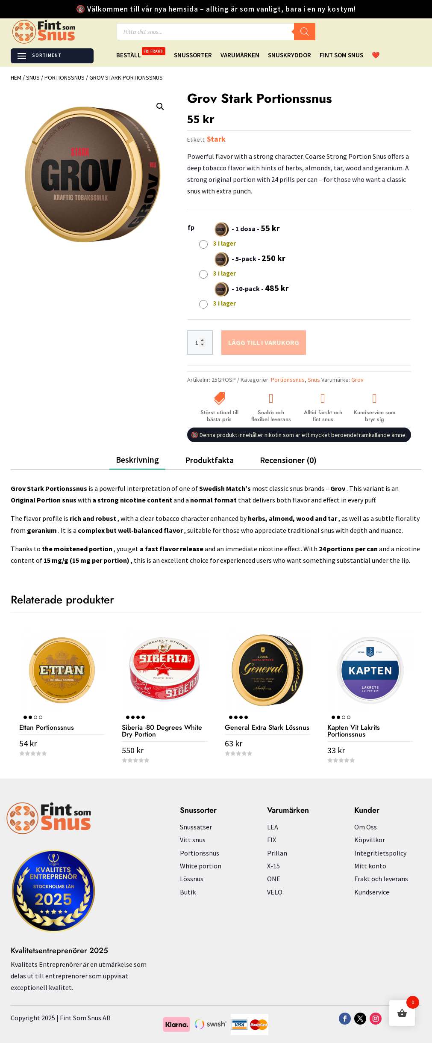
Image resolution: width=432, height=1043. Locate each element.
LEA (272, 827)
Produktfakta (209, 460)
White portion (200, 866)
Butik (188, 892)
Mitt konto (370, 866)
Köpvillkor (369, 839)
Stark (216, 139)
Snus (33, 77)
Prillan (277, 853)
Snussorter (193, 55)
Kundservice (371, 892)
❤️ (376, 55)
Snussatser (196, 827)
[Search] (304, 31)
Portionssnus (64, 77)
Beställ (140, 55)
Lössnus (191, 878)
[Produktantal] (200, 342)
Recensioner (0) (288, 460)
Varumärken (239, 55)
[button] (160, 106)
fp (191, 227)
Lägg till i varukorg (263, 342)
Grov (357, 379)
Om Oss (365, 827)
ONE (273, 878)
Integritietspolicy (380, 853)
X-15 (273, 866)
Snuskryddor (289, 55)
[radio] (240, 235)
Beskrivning (137, 459)
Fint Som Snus (341, 55)
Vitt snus (193, 839)
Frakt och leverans (381, 878)
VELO (274, 892)
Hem (16, 77)
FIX (271, 839)
